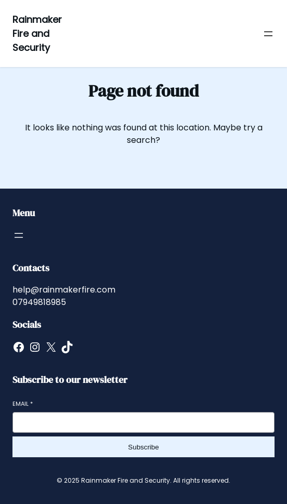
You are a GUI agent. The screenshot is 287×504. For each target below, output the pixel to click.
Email (22, 404)
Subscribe (143, 447)
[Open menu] (268, 34)
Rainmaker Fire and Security (37, 33)
